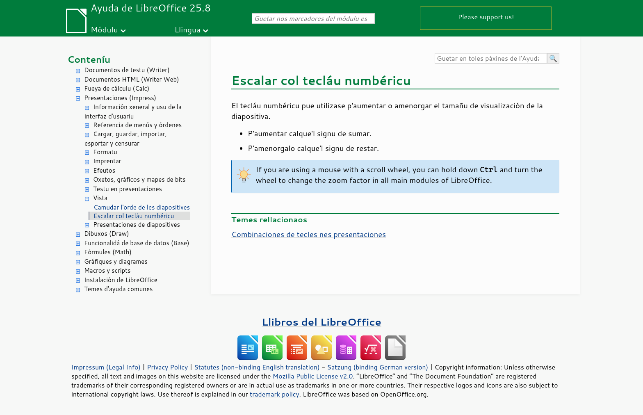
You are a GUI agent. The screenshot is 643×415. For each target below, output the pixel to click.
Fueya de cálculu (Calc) (116, 88)
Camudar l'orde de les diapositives (141, 207)
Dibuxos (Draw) (106, 233)
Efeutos (104, 170)
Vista (100, 198)
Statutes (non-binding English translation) (256, 367)
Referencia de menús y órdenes (137, 125)
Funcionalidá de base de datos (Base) (136, 243)
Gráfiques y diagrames (116, 261)
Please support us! (486, 16)
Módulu (104, 29)
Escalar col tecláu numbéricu (133, 216)
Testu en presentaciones (127, 189)
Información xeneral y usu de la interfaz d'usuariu (133, 112)
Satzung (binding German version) (378, 367)
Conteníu (88, 59)
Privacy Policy (167, 367)
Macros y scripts (107, 270)
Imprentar (107, 161)
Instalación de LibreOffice (120, 280)
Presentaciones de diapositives (136, 224)
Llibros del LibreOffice (321, 322)
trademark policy (274, 394)
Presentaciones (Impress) (120, 97)
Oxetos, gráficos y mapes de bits (139, 179)
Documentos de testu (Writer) (127, 70)
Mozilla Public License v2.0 (313, 376)
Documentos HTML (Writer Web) (131, 79)
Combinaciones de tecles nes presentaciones (308, 234)
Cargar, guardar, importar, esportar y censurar (125, 139)
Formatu (105, 152)
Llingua (188, 29)
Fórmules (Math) (108, 252)
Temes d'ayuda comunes (118, 289)
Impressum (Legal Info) (106, 367)
